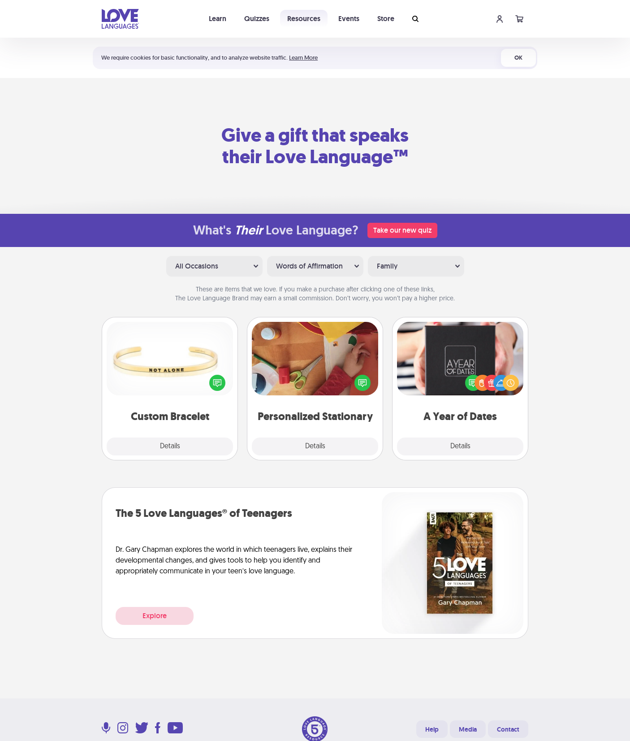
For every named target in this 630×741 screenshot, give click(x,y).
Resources (303, 18)
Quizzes (256, 18)
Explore (154, 615)
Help (432, 729)
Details (170, 446)
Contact (508, 729)
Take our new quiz (402, 230)
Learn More (303, 57)
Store (385, 18)
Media (468, 729)
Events (348, 18)
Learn (217, 18)
